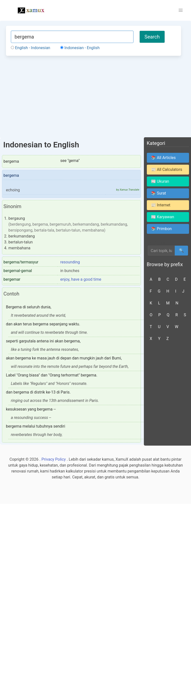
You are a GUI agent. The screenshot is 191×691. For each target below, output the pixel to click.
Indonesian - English (79, 47)
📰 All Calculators (166, 169)
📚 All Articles (163, 157)
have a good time (86, 279)
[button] (180, 10)
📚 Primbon (161, 228)
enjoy (64, 279)
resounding (70, 262)
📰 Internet (161, 205)
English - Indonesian (30, 47)
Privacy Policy (53, 459)
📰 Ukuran (160, 181)
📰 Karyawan (162, 217)
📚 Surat (158, 193)
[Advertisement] (93, 96)
